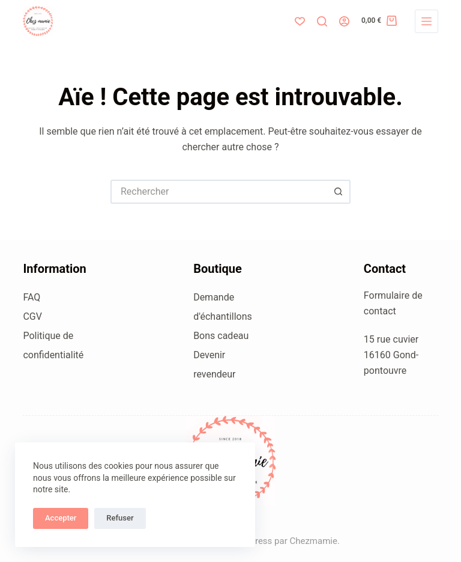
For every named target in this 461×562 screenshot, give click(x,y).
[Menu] (426, 21)
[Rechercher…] (218, 192)
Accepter (60, 517)
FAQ (31, 297)
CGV (32, 316)
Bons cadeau (221, 335)
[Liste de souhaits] (300, 21)
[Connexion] (344, 21)
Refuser (119, 517)
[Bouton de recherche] (339, 192)
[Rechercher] (322, 21)
